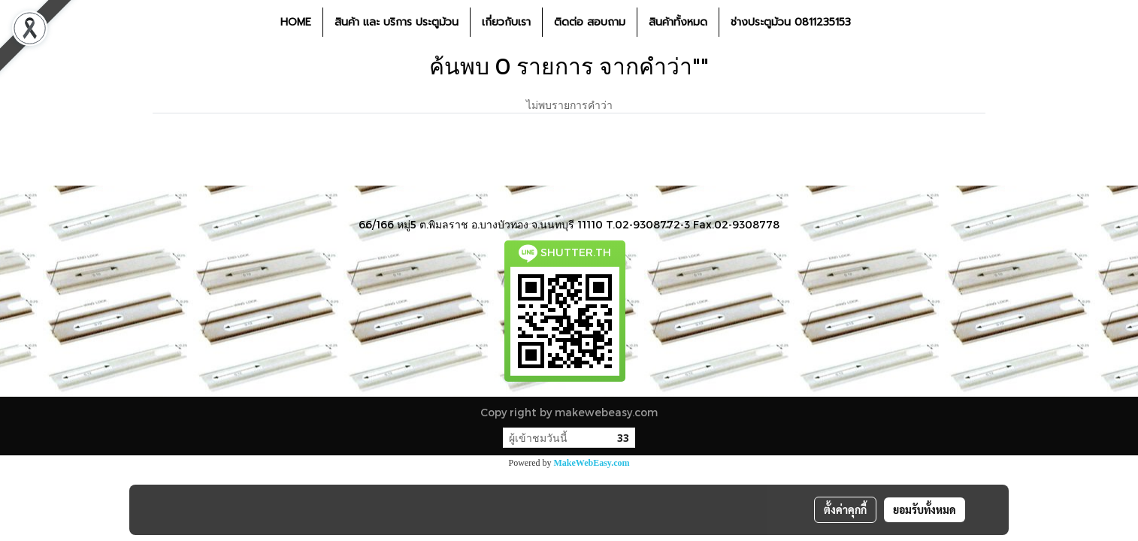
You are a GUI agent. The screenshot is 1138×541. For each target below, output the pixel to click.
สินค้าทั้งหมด (678, 22)
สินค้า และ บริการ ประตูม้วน (396, 22)
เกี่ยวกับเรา (506, 22)
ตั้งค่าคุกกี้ (845, 509)
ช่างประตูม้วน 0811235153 (791, 22)
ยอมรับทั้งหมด (924, 509)
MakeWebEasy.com (592, 463)
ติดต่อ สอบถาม (589, 22)
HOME (295, 22)
